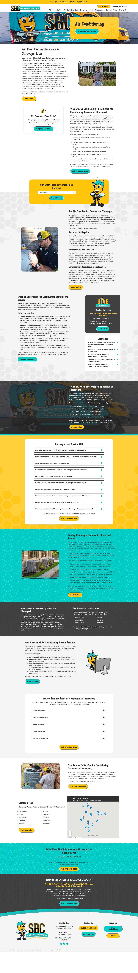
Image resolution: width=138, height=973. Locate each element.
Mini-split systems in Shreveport (52, 332)
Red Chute (46, 838)
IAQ (91, 10)
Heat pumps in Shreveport (45, 352)
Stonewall (45, 840)
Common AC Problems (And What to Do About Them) (101, 367)
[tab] (69, 460)
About (51, 10)
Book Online (103, 6)
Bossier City (80, 630)
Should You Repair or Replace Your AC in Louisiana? (101, 357)
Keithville (21, 840)
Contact (122, 10)
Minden (45, 829)
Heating (83, 10)
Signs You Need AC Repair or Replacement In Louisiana (98, 362)
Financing (99, 10)
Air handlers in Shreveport (45, 345)
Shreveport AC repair (91, 246)
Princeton (45, 835)
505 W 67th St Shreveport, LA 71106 (64, 955)
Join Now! (103, 335)
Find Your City (26, 848)
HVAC (59, 10)
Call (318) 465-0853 (119, 6)
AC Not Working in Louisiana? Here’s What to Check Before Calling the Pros (101, 351)
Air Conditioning (71, 10)
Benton (21, 832)
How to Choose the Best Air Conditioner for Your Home (98, 372)
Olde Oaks (46, 832)
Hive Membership (113, 950)
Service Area (111, 10)
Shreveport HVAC (49, 80)
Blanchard (22, 835)
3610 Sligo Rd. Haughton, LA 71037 (64, 960)
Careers (113, 957)
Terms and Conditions (53, 971)
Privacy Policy (63, 971)
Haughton (22, 838)
